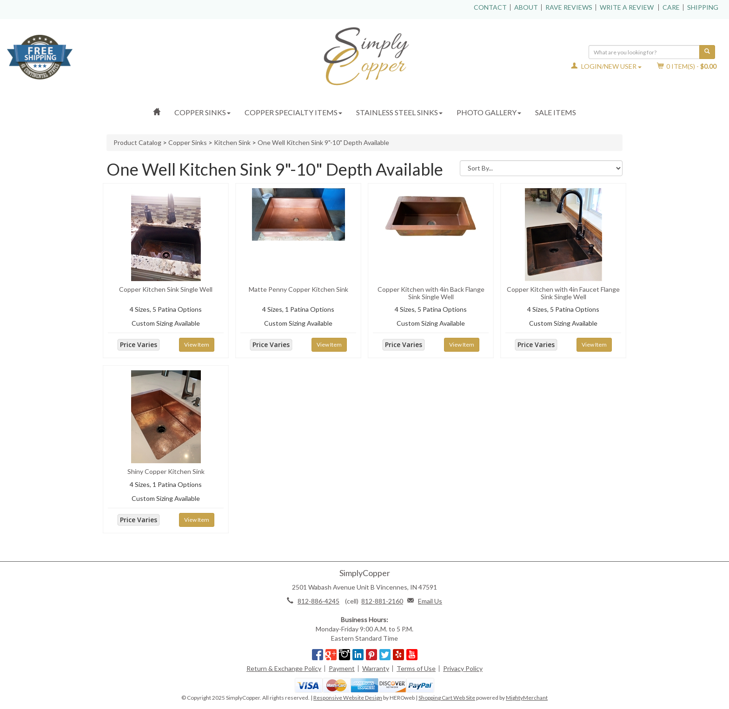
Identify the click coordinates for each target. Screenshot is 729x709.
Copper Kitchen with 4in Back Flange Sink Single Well (431, 292)
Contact (490, 7)
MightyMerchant (527, 697)
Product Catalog (137, 142)
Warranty (375, 668)
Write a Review (627, 7)
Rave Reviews (568, 7)
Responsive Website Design (347, 697)
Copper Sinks (202, 112)
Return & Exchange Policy (283, 668)
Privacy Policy (463, 668)
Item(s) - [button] (686, 66)
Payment (342, 668)
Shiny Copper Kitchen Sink (166, 471)
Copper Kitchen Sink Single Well (165, 289)
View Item (196, 344)
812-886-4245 (318, 601)
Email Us (430, 601)
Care (671, 7)
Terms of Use (416, 668)
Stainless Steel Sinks (399, 112)
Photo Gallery (489, 112)
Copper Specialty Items (293, 112)
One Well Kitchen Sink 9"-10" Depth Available (323, 142)
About (526, 7)
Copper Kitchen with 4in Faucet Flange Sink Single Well (563, 292)
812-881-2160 (382, 601)
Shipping (702, 7)
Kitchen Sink (232, 142)
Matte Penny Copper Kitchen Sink (298, 289)
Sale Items (555, 112)
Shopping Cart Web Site (446, 697)
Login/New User (606, 66)
